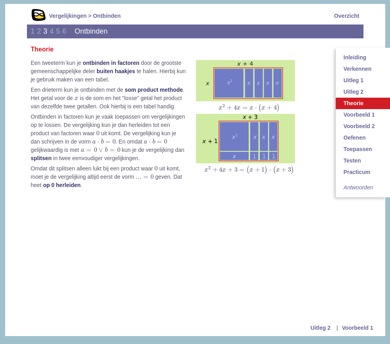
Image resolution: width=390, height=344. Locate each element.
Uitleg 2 (320, 328)
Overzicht (347, 16)
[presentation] (249, 108)
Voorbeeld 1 (357, 328)
